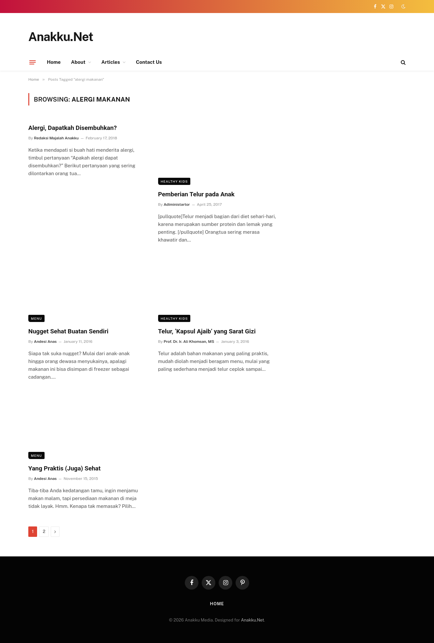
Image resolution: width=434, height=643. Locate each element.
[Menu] (32, 62)
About (78, 62)
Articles (111, 62)
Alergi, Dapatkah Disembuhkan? (72, 128)
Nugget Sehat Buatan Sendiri (68, 331)
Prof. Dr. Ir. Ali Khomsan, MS (189, 341)
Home (54, 62)
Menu (36, 318)
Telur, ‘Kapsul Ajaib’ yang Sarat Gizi (207, 331)
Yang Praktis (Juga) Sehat (64, 468)
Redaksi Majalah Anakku (56, 138)
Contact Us (149, 62)
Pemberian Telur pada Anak (196, 194)
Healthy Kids (174, 181)
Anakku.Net (252, 620)
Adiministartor (177, 204)
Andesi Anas (45, 341)
